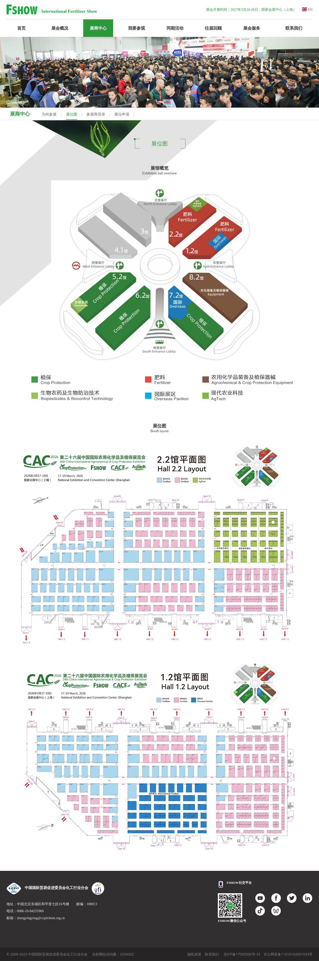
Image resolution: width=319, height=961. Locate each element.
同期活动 (174, 28)
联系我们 (293, 28)
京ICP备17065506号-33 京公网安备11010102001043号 (268, 954)
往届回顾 (213, 28)
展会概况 (59, 28)
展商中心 (98, 28)
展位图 (71, 114)
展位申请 (121, 114)
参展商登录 (95, 114)
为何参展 (49, 114)
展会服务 (251, 28)
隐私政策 (194, 954)
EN (307, 9)
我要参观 (136, 28)
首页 (21, 28)
